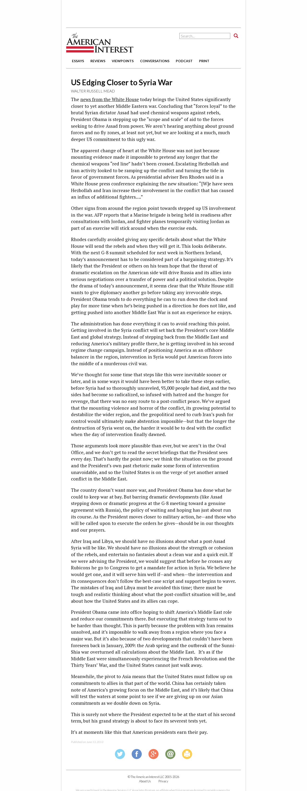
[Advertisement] (153, 12)
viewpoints (123, 61)
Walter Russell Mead (93, 91)
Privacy (163, 781)
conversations (154, 61)
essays (78, 61)
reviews (97, 61)
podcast (184, 61)
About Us (145, 781)
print (204, 61)
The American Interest (99, 43)
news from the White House (109, 99)
